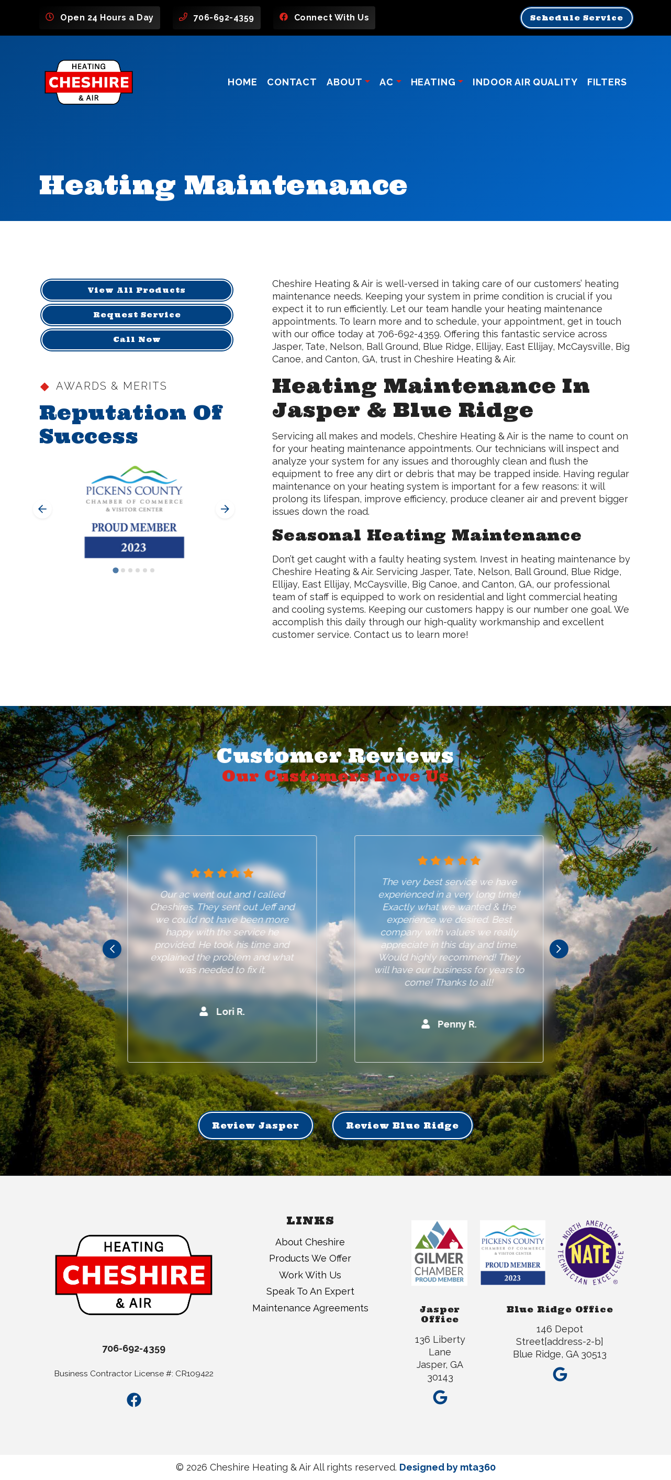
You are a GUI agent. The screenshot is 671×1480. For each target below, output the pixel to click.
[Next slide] (225, 509)
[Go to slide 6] (152, 570)
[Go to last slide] (42, 509)
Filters (607, 81)
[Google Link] (440, 1394)
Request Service (137, 314)
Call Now (137, 339)
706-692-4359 (224, 18)
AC (386, 81)
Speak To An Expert (310, 1291)
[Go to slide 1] (115, 570)
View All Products (137, 290)
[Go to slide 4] (138, 570)
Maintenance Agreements (310, 1307)
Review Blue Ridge (402, 1125)
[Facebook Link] (134, 1400)
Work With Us (310, 1274)
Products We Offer (310, 1258)
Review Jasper (255, 1125)
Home (243, 81)
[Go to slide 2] (123, 570)
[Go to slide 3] (130, 570)
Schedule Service (576, 18)
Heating (433, 81)
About (345, 81)
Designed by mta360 (447, 1467)
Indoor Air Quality (525, 81)
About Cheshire (310, 1241)
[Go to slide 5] (145, 570)
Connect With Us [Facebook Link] (332, 18)
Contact (292, 81)
